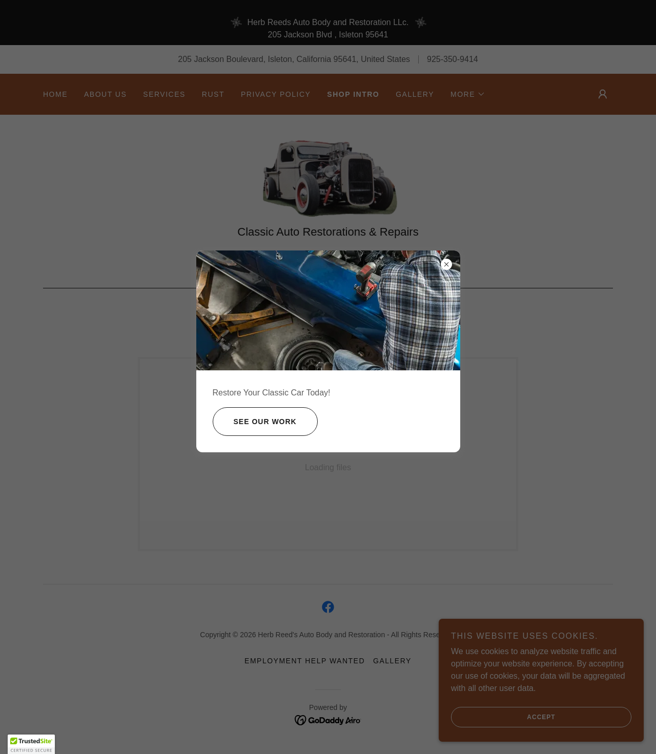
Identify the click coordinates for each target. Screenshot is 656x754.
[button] (31, 744)
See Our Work (255, 421)
